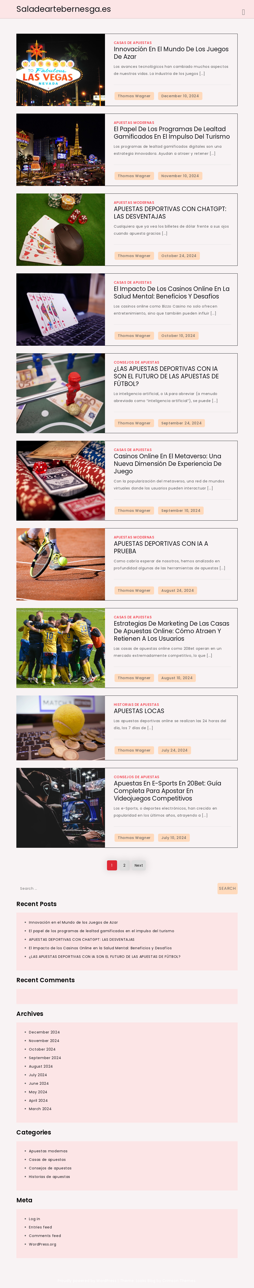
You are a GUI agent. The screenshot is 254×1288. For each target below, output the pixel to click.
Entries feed (40, 1227)
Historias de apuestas (136, 704)
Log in (34, 1218)
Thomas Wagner (134, 95)
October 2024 (42, 1049)
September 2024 (45, 1057)
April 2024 (38, 1100)
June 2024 (39, 1083)
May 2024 (38, 1092)
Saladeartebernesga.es (63, 9)
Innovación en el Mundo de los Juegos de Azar (171, 53)
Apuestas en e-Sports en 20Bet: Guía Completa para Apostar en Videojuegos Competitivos (167, 791)
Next (139, 865)
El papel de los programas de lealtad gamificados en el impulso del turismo (172, 133)
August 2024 (41, 1066)
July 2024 (38, 1074)
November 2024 (44, 1040)
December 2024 (44, 1032)
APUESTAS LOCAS (139, 711)
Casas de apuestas (133, 42)
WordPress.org (42, 1244)
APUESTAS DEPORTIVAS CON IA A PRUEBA (161, 547)
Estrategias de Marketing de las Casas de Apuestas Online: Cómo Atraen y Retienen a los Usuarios (171, 631)
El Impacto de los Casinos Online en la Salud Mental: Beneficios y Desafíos (172, 293)
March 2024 (40, 1108)
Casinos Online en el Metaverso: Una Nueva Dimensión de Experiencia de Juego (168, 463)
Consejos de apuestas (136, 362)
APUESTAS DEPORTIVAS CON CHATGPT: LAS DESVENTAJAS (170, 213)
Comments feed (45, 1235)
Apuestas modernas (134, 122)
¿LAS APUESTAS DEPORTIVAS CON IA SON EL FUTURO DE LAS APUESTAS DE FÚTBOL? (166, 376)
